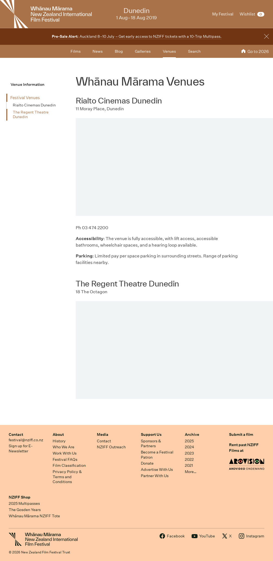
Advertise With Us (157, 469)
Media (102, 434)
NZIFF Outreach (111, 447)
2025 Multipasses (24, 503)
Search (194, 51)
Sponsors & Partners (151, 444)
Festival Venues (25, 97)
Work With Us (65, 453)
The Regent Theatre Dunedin (31, 114)
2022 (189, 459)
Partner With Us (155, 475)
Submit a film (241, 434)
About (58, 434)
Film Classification (69, 465)
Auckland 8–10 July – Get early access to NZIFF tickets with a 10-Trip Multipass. (136, 36)
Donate (147, 463)
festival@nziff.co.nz (26, 439)
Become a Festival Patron (157, 455)
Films (76, 51)
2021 (189, 465)
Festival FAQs (65, 459)
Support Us (151, 434)
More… (190, 471)
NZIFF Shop (19, 497)
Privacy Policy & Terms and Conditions (67, 476)
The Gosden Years (25, 509)
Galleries (143, 51)
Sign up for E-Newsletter (21, 448)
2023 (189, 453)
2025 (189, 441)
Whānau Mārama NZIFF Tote (34, 515)
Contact (16, 434)
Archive (192, 434)
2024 (189, 447)
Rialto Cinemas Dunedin (34, 105)
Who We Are (63, 447)
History (59, 441)
